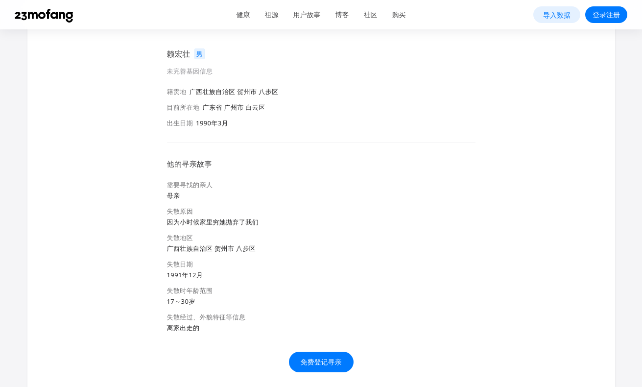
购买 (399, 14)
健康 (243, 14)
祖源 (272, 14)
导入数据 (557, 15)
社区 (371, 14)
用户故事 (307, 14)
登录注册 (606, 14)
